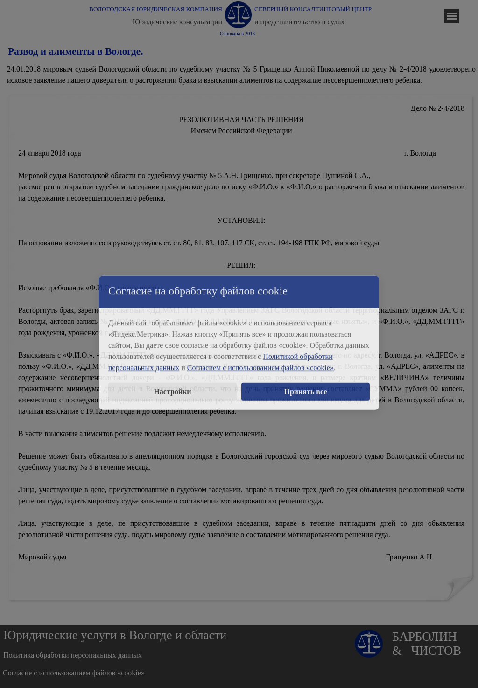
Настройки (172, 385)
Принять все (305, 385)
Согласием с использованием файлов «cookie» (260, 361)
